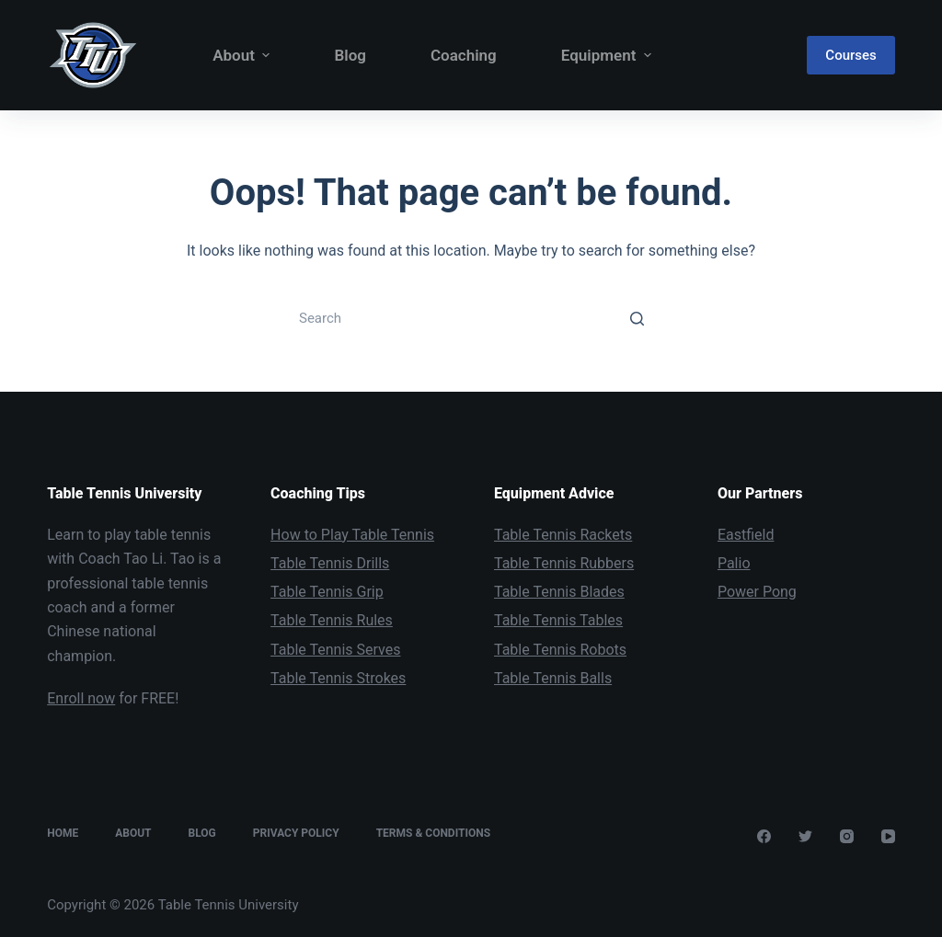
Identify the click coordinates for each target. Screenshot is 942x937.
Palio (734, 563)
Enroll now (81, 698)
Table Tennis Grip (327, 591)
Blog (350, 55)
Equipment (606, 55)
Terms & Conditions (433, 833)
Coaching (464, 55)
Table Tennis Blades (559, 591)
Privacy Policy (296, 833)
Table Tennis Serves (335, 649)
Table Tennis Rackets (563, 534)
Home (62, 833)
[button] (266, 55)
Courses (850, 55)
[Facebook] (764, 836)
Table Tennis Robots (560, 649)
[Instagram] (847, 836)
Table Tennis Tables (558, 620)
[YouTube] (888, 836)
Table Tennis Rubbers (564, 563)
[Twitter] (805, 836)
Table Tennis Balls (553, 678)
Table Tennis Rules (331, 620)
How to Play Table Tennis (352, 534)
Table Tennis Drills (329, 563)
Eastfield (746, 534)
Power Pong (757, 591)
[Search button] (636, 318)
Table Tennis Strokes (338, 678)
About (245, 55)
